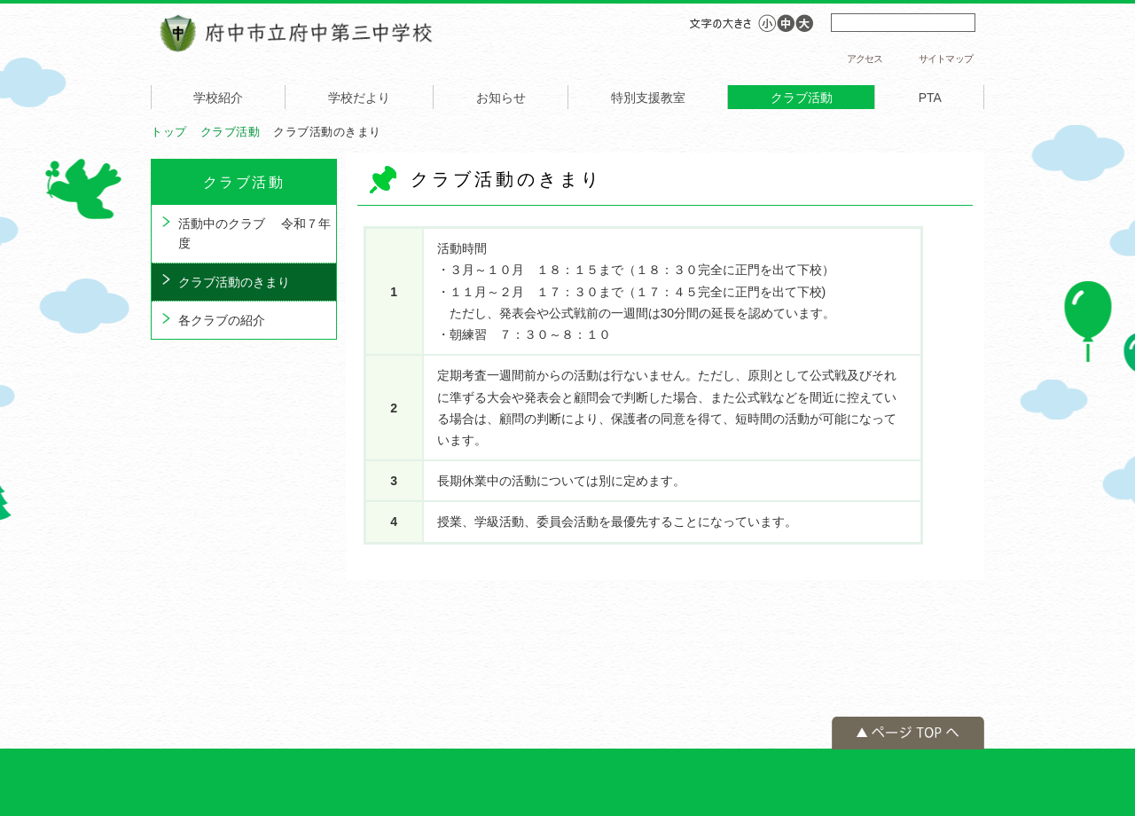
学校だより (359, 97)
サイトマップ (946, 58)
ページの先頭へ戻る (908, 733)
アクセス (865, 58)
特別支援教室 (648, 97)
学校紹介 (218, 97)
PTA (930, 97)
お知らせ (501, 97)
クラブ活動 (802, 97)
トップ (169, 131)
